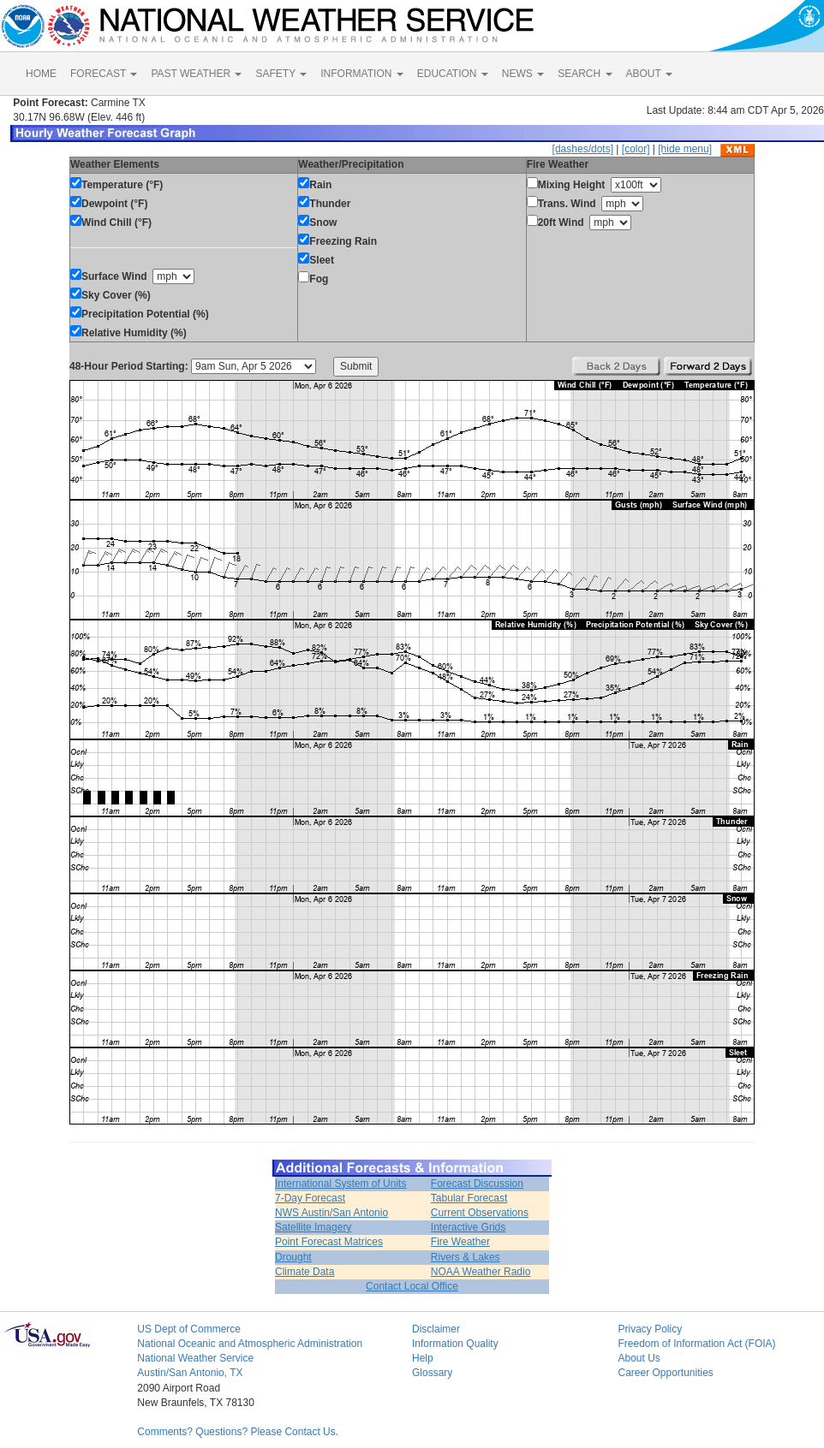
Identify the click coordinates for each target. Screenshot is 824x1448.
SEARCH (585, 74)
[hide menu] (685, 149)
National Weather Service (195, 1358)
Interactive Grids (468, 1227)
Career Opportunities (665, 1373)
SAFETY (281, 74)
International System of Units (340, 1184)
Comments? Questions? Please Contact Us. (237, 1432)
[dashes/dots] (582, 149)
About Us (639, 1358)
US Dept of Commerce (189, 1329)
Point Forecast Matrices (329, 1242)
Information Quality (455, 1344)
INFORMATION (361, 74)
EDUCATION (452, 74)
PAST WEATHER (196, 74)
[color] (636, 149)
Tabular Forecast (469, 1198)
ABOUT (649, 74)
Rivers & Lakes (465, 1257)
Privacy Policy (650, 1329)
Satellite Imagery (313, 1227)
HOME (41, 74)
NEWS (523, 74)
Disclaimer (436, 1329)
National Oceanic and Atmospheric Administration (249, 1344)
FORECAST (103, 74)
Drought (293, 1257)
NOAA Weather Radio (481, 1272)
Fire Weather (460, 1242)
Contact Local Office (412, 1286)
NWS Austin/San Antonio (331, 1213)
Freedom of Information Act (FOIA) (696, 1344)
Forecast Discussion (477, 1184)
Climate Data (304, 1272)
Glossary (432, 1373)
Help (422, 1358)
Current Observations (479, 1213)
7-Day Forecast (310, 1198)
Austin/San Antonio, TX (189, 1373)
